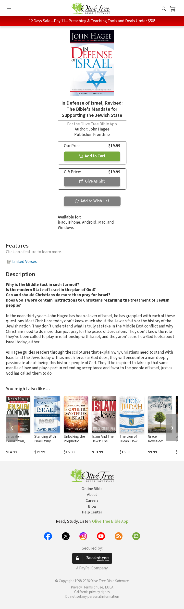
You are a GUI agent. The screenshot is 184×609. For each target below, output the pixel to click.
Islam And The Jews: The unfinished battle (103, 443)
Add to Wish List (92, 201)
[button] (164, 9)
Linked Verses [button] (24, 262)
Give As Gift (92, 181)
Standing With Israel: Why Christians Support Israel (45, 443)
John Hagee (99, 129)
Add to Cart (92, 156)
